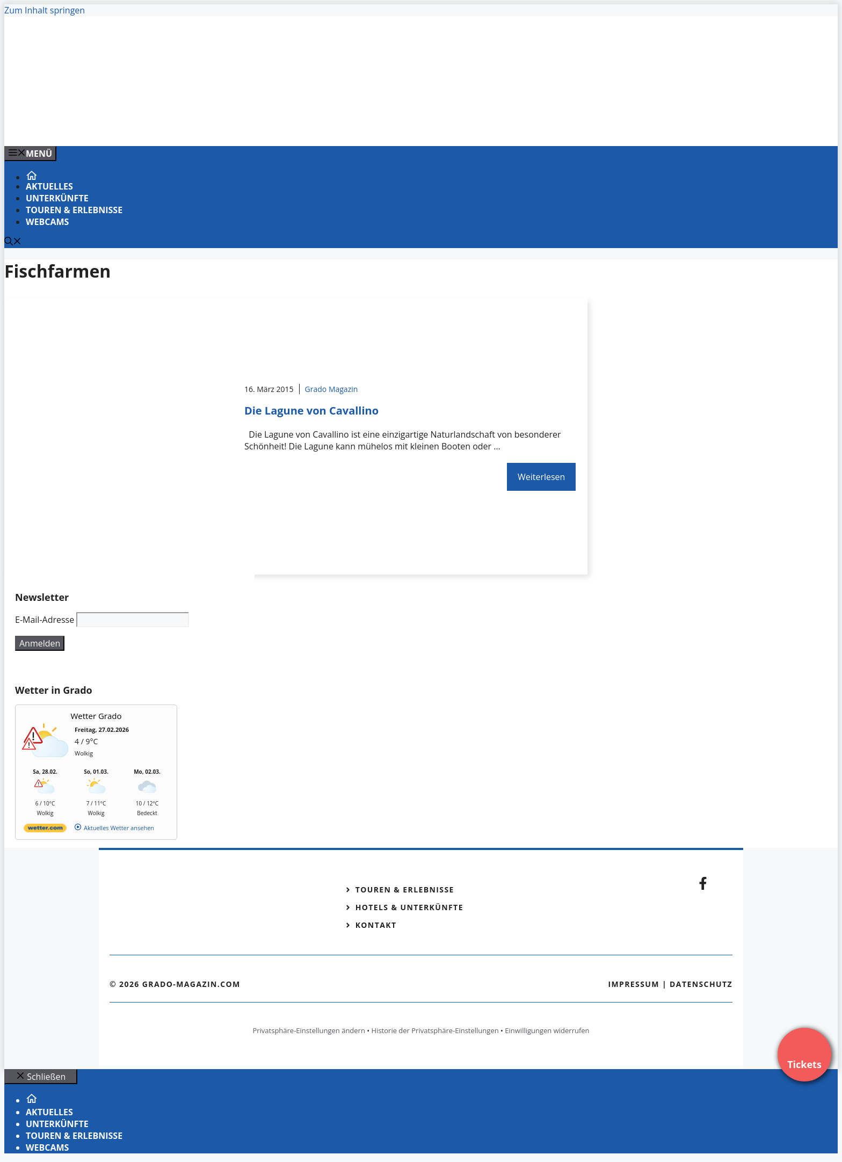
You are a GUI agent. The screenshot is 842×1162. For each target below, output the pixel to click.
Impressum (633, 984)
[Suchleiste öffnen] (12, 242)
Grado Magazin (331, 389)
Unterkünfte (57, 198)
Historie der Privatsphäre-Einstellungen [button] (435, 1030)
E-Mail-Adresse (44, 620)
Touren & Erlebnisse (74, 210)
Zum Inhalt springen (44, 10)
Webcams (47, 222)
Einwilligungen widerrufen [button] (547, 1030)
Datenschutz (701, 984)
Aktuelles (49, 186)
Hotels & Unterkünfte (409, 907)
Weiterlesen (541, 477)
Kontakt (376, 925)
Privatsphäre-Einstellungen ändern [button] (308, 1030)
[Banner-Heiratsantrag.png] (221, 126)
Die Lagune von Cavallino (311, 410)
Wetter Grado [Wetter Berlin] (96, 715)
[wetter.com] (45, 830)
